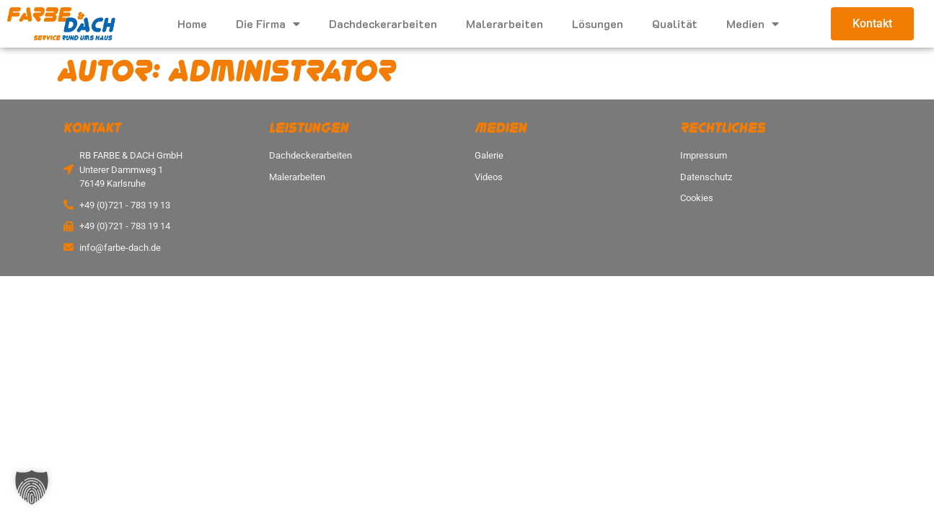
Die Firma (268, 24)
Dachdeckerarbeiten (383, 23)
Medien (752, 24)
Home (192, 23)
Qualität (674, 23)
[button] (31, 487)
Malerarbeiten (504, 23)
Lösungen (597, 23)
